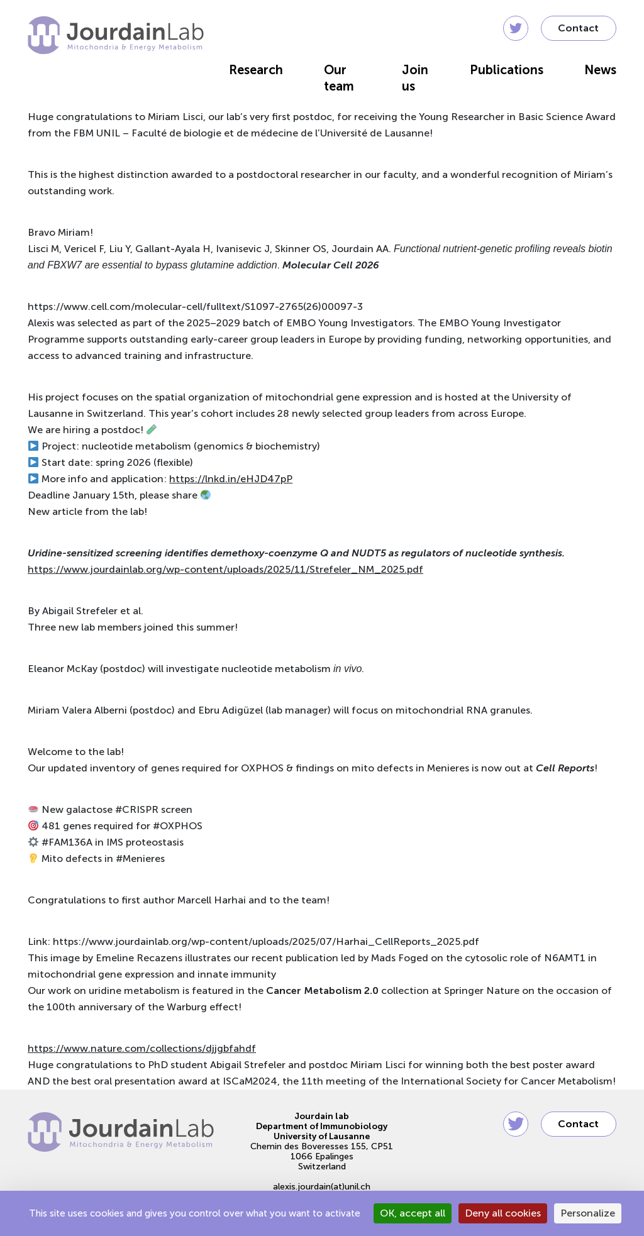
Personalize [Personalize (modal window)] (587, 1213)
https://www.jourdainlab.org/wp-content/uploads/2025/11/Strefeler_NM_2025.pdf (225, 569)
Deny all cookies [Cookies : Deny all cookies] (503, 1213)
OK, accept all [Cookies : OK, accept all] (412, 1213)
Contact (578, 28)
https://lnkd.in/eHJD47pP (230, 479)
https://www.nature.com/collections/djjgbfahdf (142, 1048)
